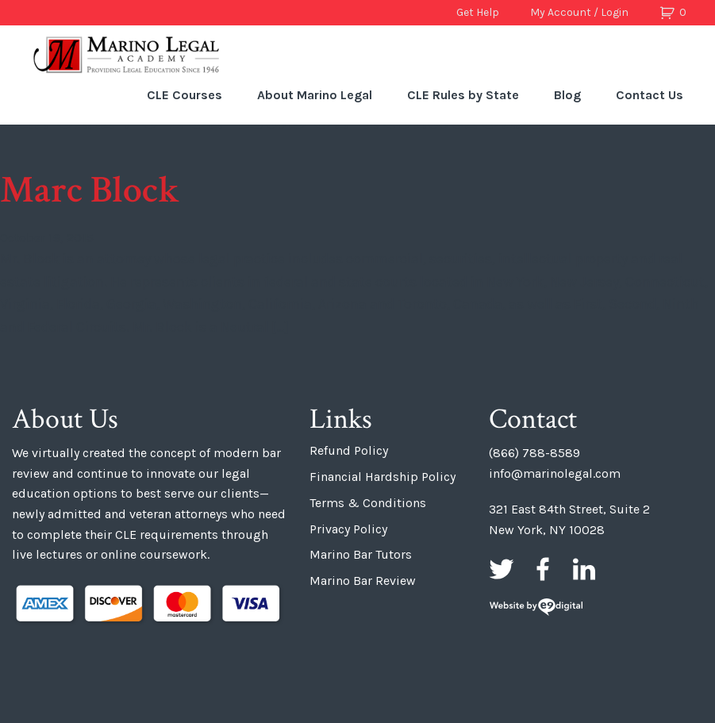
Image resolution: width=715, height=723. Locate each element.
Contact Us (649, 94)
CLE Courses (184, 94)
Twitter (501, 569)
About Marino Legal (314, 94)
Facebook (542, 569)
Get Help (477, 12)
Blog (567, 94)
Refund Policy (348, 450)
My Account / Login (579, 12)
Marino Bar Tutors (360, 554)
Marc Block (90, 190)
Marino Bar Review (362, 580)
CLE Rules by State (463, 94)
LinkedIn (584, 569)
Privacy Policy (348, 528)
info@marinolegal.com (555, 473)
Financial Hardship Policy (382, 476)
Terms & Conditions (367, 502)
